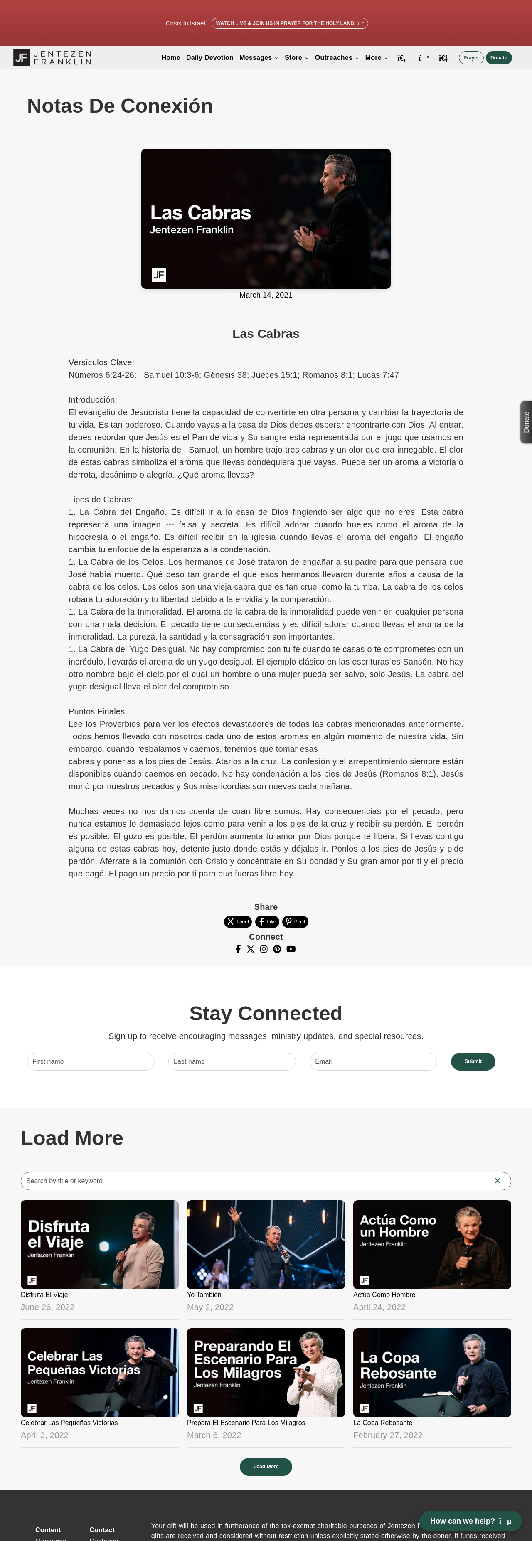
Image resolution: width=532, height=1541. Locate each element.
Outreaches (337, 57)
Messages (259, 57)
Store (297, 57)
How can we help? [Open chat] (470, 1521)
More (377, 57)
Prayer (471, 58)
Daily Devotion (210, 57)
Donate (498, 58)
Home (171, 57)
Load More (266, 1467)
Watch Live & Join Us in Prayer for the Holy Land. (290, 23)
